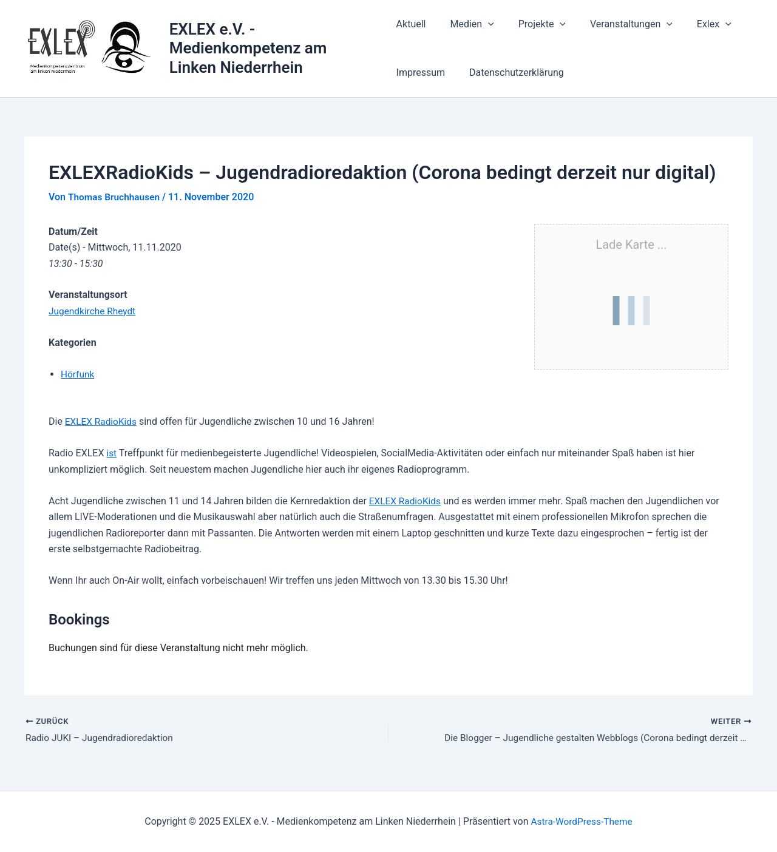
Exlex (694, 24)
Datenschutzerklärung (511, 72)
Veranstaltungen (616, 24)
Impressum (421, 72)
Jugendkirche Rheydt (94, 311)
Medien (467, 24)
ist (111, 453)
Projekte (532, 24)
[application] (483, 24)
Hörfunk (78, 374)
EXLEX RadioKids (102, 421)
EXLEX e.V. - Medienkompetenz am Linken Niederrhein (249, 48)
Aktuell (411, 24)
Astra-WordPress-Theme (581, 821)
